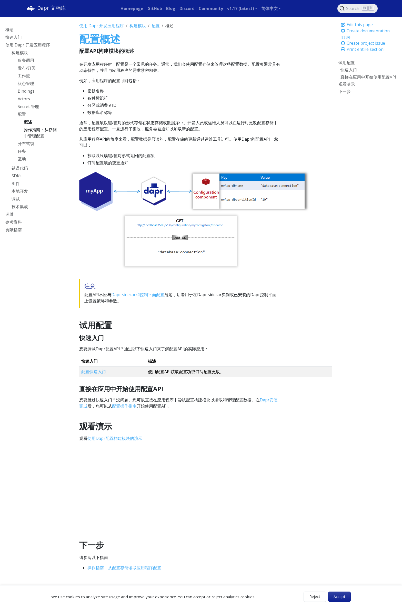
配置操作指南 (124, 406)
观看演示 (346, 84)
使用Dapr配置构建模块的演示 (114, 438)
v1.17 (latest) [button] (240, 8)
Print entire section (362, 49)
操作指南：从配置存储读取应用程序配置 (124, 568)
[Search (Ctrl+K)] (357, 8)
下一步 (344, 91)
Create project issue (362, 43)
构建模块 (137, 25)
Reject (314, 596)
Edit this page (356, 24)
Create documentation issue (365, 34)
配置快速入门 (93, 371)
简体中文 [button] (269, 8)
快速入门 (348, 70)
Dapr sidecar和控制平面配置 (137, 294)
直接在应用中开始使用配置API (368, 77)
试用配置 (346, 62)
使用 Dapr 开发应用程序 (101, 25)
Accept (339, 596)
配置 (156, 25)
